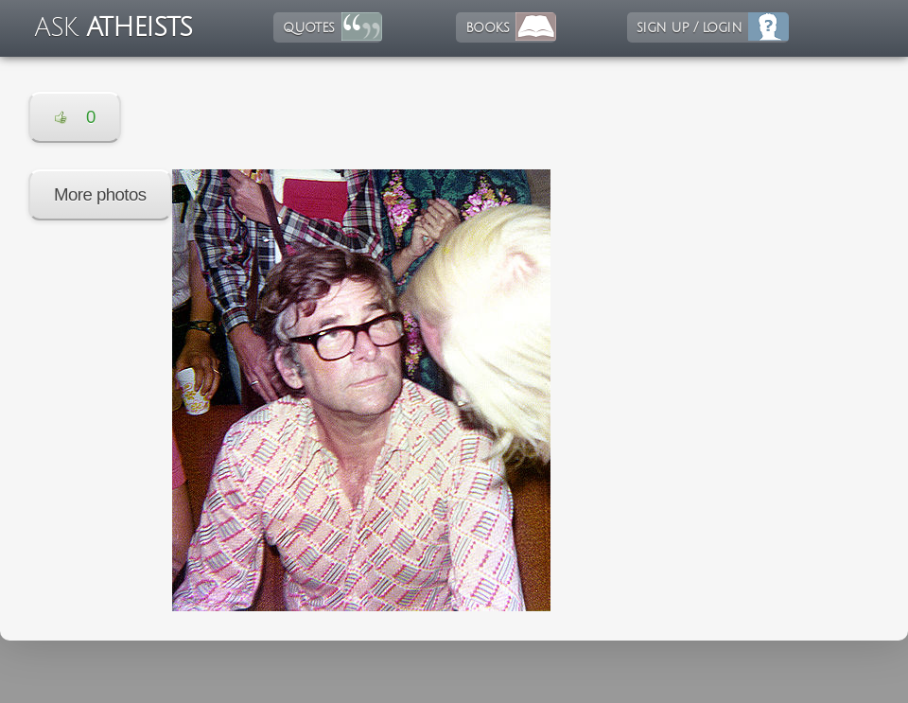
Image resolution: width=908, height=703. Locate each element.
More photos (100, 194)
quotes (308, 27)
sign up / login (689, 27)
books (487, 27)
